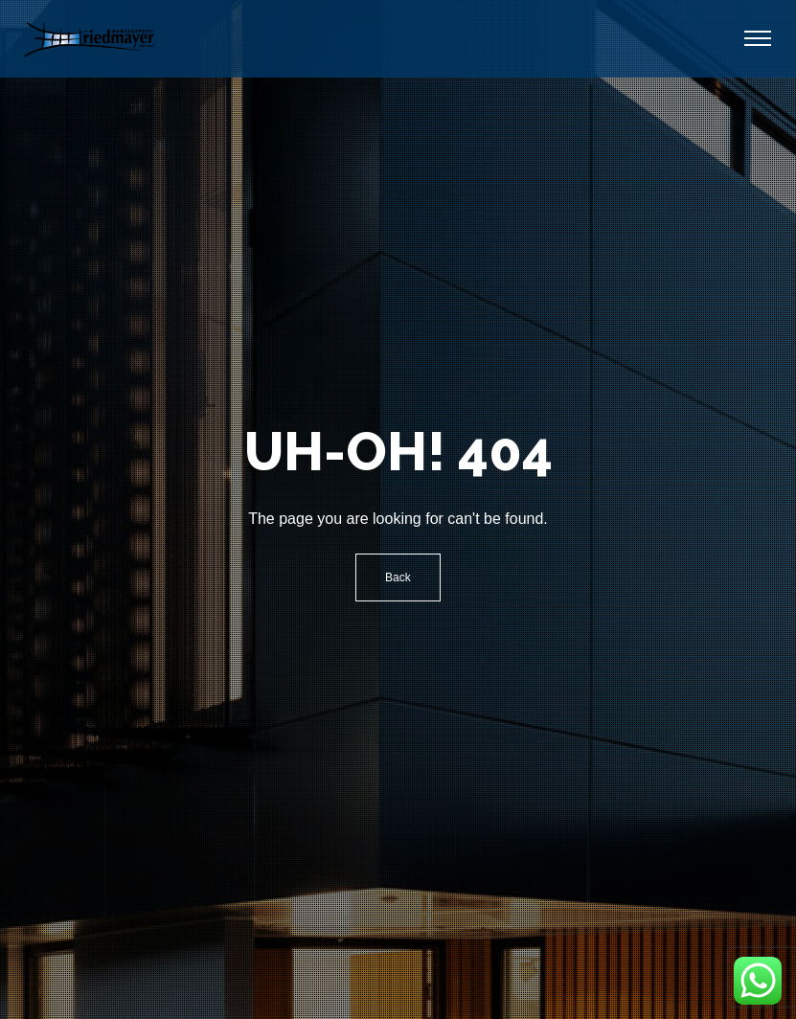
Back (398, 577)
